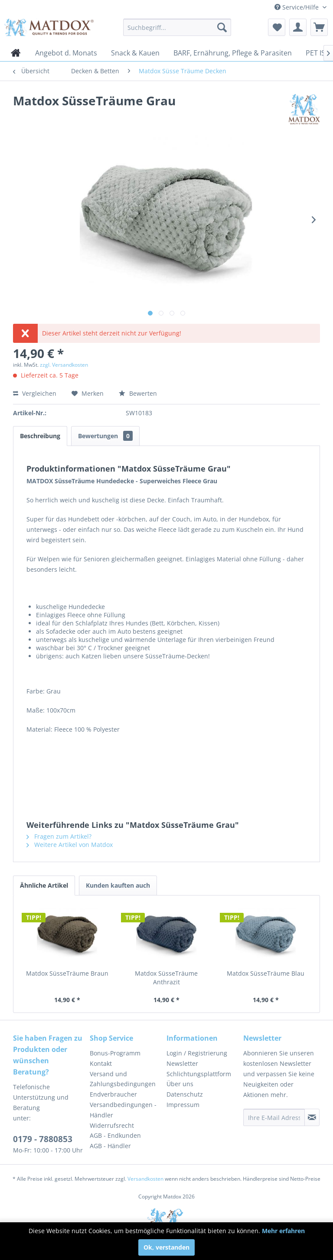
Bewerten (138, 393)
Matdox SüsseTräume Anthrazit (166, 977)
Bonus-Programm (115, 1053)
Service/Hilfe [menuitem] (297, 7)
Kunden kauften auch (118, 885)
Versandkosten (145, 1178)
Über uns (179, 1084)
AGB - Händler (110, 1146)
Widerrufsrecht (112, 1125)
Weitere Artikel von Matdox (69, 844)
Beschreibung (40, 436)
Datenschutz (184, 1094)
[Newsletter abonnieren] (312, 1117)
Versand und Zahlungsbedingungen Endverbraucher (123, 1084)
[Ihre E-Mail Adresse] (274, 1117)
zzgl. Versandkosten (64, 364)
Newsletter (182, 1063)
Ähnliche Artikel (44, 885)
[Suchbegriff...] (177, 27)
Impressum (182, 1104)
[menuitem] (177, 27)
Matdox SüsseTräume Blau (265, 973)
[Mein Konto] (298, 27)
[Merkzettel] (276, 27)
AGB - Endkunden (115, 1135)
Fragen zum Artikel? (58, 836)
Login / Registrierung (196, 1053)
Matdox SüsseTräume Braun (67, 973)
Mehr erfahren (283, 1231)
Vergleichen (34, 393)
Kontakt (101, 1063)
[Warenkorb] (319, 27)
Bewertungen (105, 436)
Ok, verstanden (166, 1247)
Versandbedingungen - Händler (123, 1109)
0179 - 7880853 (42, 1139)
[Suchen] (222, 27)
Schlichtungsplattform (198, 1074)
